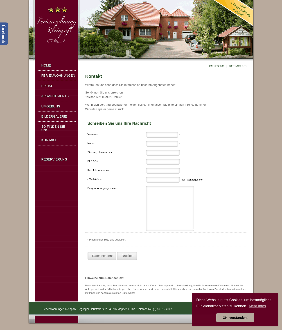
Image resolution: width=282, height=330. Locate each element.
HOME (46, 65)
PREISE (47, 86)
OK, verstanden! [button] (235, 317)
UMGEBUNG (51, 106)
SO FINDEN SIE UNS (53, 128)
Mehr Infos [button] (257, 306)
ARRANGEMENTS (55, 96)
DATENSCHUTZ (238, 66)
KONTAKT (48, 140)
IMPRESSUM (216, 66)
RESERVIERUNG (54, 159)
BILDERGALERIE (54, 116)
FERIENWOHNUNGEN (58, 75)
